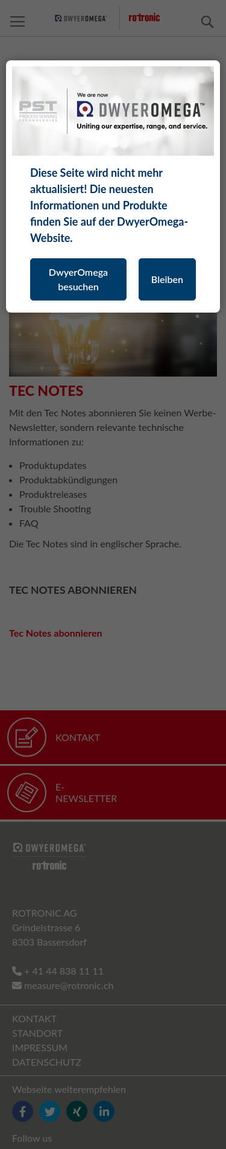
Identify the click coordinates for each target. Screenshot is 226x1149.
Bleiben (167, 279)
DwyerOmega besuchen (78, 279)
